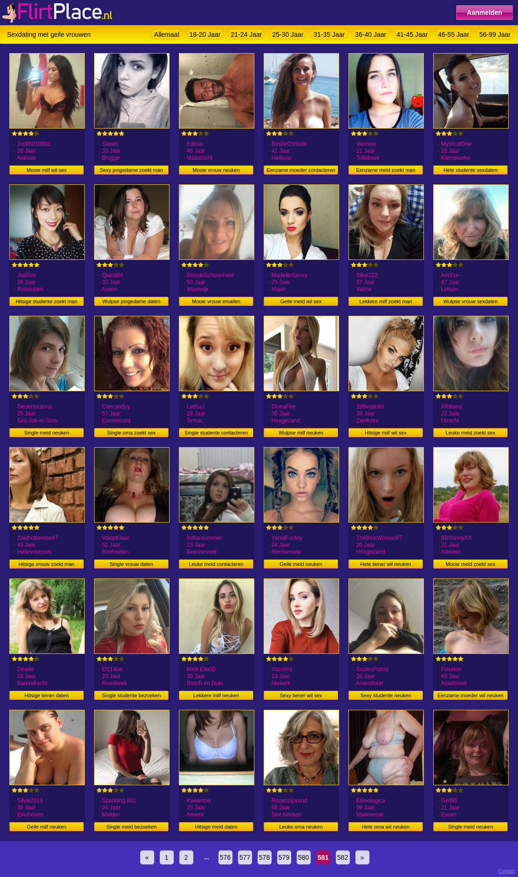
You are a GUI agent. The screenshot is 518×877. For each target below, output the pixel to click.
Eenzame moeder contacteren (300, 170)
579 (284, 857)
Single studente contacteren (216, 432)
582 (342, 857)
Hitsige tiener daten (47, 695)
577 (244, 857)
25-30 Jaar (287, 34)
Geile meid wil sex (301, 301)
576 (225, 857)
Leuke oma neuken (301, 826)
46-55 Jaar (453, 34)
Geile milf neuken (47, 826)
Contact (506, 871)
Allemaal (166, 34)
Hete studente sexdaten (470, 170)
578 (264, 857)
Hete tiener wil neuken (386, 564)
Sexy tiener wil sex (300, 695)
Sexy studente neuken (386, 695)
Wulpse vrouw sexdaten (470, 301)
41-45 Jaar (412, 34)
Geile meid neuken (300, 564)
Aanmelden (484, 12)
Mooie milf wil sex (47, 170)
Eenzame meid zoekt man (385, 170)
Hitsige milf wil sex (386, 432)
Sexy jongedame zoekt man (131, 170)
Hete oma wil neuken (386, 826)
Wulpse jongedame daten (131, 301)
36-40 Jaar (370, 34)
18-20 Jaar (205, 34)
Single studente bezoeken (131, 695)
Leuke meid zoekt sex (470, 432)
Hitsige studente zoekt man (47, 301)
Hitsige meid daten (216, 826)
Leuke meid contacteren (216, 564)
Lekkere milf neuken (216, 695)
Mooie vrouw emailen (216, 301)
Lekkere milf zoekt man (385, 301)
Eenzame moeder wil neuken (470, 695)
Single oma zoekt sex (131, 432)
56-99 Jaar (495, 34)
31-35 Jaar (329, 34)
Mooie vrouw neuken (216, 170)
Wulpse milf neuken (301, 432)
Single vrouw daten (131, 564)
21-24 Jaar (246, 34)
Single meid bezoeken (131, 826)
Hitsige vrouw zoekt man (47, 564)
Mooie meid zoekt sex (470, 564)
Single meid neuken (46, 432)
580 (303, 857)
